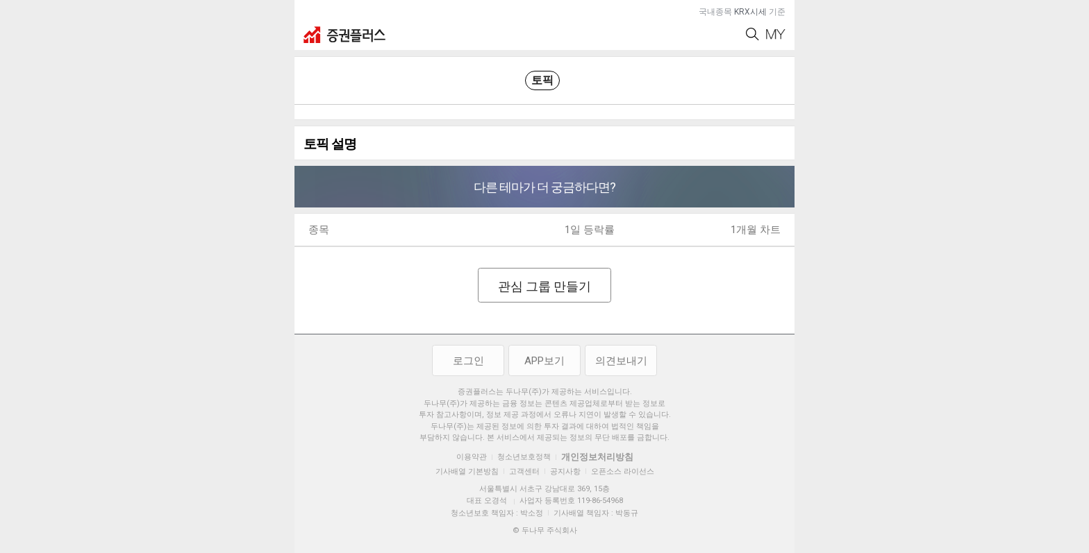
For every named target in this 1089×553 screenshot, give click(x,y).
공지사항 (565, 471)
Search (752, 34)
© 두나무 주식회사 (545, 530)
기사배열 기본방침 (467, 471)
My (775, 34)
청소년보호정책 (524, 456)
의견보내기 (621, 361)
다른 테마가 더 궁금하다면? (544, 187)
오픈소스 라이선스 (622, 471)
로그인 (468, 361)
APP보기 (544, 361)
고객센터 (524, 471)
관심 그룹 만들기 (544, 286)
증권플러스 (344, 34)
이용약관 (471, 456)
